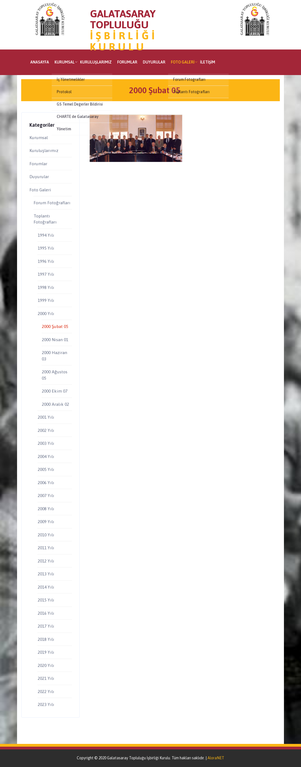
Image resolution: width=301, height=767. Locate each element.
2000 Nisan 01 (55, 339)
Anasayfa (39, 62)
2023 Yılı (46, 704)
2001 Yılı (46, 417)
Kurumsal (64, 62)
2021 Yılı (46, 678)
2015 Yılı (46, 599)
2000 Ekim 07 (54, 390)
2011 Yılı (46, 547)
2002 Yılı (46, 430)
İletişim (207, 62)
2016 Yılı (46, 613)
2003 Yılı (46, 443)
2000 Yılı (46, 313)
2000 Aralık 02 (55, 404)
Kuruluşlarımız (96, 62)
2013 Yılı (46, 573)
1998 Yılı (46, 287)
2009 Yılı (46, 521)
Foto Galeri (183, 62)
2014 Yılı (46, 586)
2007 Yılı (46, 495)
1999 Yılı (46, 300)
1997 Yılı (46, 274)
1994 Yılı (46, 235)
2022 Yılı (46, 691)
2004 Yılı (46, 456)
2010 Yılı (46, 534)
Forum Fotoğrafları (52, 202)
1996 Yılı (46, 261)
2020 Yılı (46, 665)
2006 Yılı (46, 482)
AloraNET (215, 758)
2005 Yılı (46, 469)
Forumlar (127, 62)
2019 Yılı (46, 652)
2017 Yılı (46, 625)
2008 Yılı (46, 508)
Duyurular (154, 62)
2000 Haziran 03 (54, 355)
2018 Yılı (46, 639)
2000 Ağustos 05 (54, 374)
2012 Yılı (46, 560)
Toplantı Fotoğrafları (45, 219)
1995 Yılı (46, 247)
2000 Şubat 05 (55, 326)
